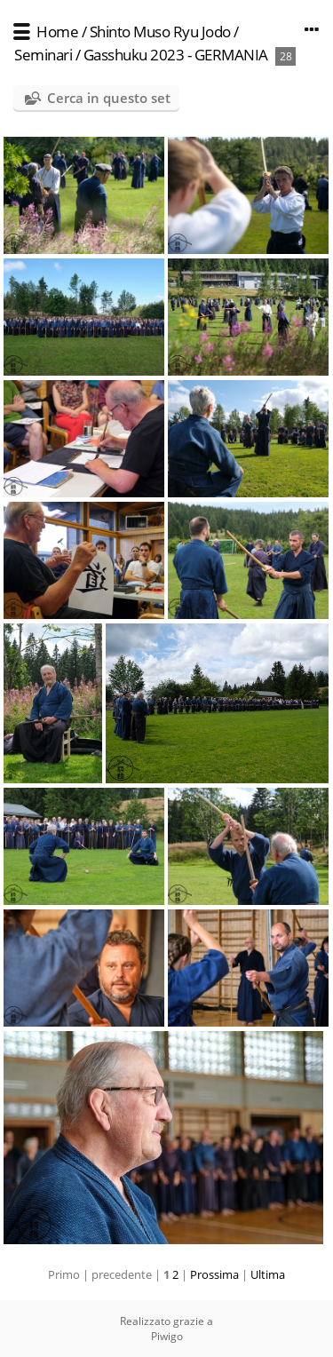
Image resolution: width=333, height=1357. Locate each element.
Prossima (214, 1274)
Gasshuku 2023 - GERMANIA (175, 54)
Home (57, 31)
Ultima (267, 1274)
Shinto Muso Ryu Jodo (160, 31)
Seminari (43, 54)
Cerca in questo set (108, 98)
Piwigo (167, 1336)
